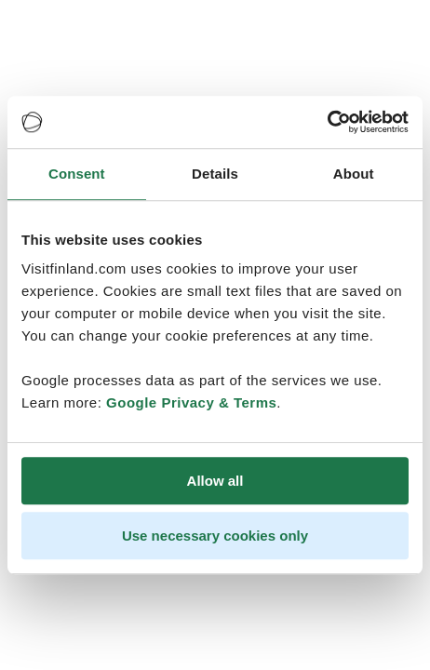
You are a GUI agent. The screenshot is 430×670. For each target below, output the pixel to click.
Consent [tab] (76, 173)
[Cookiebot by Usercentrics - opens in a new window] (327, 122)
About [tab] (353, 173)
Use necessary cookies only (215, 535)
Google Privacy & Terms (191, 402)
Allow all (215, 481)
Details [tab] (215, 173)
